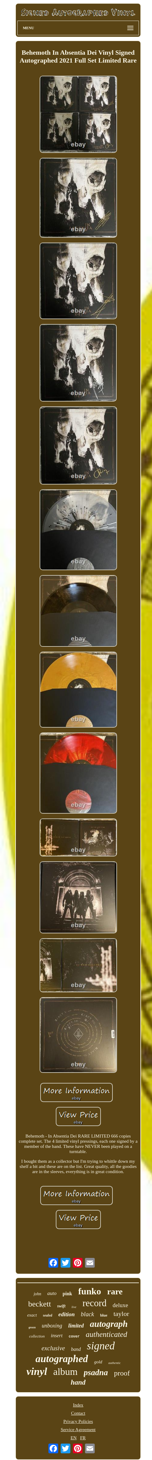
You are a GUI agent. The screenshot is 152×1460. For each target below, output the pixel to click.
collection (36, 1336)
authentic (114, 1363)
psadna (96, 1372)
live (74, 1307)
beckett (39, 1304)
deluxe (120, 1305)
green (32, 1327)
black (87, 1314)
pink (67, 1293)
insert (57, 1335)
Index (78, 1405)
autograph (109, 1324)
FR (83, 1437)
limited (76, 1326)
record (95, 1303)
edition (66, 1314)
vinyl (37, 1371)
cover (74, 1336)
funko (89, 1291)
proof (122, 1373)
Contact (78, 1413)
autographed (62, 1358)
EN (74, 1437)
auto (51, 1293)
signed (101, 1346)
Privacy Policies (78, 1421)
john (37, 1294)
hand (78, 1382)
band (76, 1349)
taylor (121, 1313)
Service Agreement (78, 1429)
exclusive (53, 1348)
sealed (47, 1315)
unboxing (52, 1326)
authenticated (106, 1334)
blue (104, 1315)
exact (32, 1315)
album (65, 1371)
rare (115, 1291)
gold (98, 1361)
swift (61, 1306)
